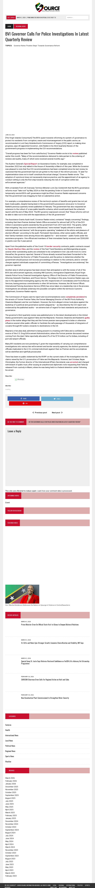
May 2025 (9, 801)
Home (49, 879)
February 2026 (10, 775)
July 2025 (9, 795)
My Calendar (63, 881)
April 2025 (9, 804)
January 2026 (10, 778)
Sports (87, 879)
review (75, 154)
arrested (73, 360)
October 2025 (10, 786)
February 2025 (10, 809)
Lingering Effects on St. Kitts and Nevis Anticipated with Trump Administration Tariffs (70, 885)
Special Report (30, 165)
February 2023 (10, 870)
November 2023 (11, 844)
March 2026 (9, 772)
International (70, 879)
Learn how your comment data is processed (54, 484)
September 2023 (11, 850)
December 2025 (11, 781)
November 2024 (11, 818)
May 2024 (9, 835)
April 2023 (9, 864)
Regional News (10, 745)
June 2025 (9, 798)
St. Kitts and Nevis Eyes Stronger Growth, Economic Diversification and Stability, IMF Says (52, 637)
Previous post (39, 406)
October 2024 (10, 821)
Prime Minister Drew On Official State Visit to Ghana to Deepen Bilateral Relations (49, 618)
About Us (72, 881)
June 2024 (9, 832)
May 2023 (9, 861)
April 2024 (9, 838)
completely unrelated (74, 298)
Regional (61, 879)
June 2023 (9, 858)
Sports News (9, 750)
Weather (8, 755)
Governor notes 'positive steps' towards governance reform (36, 46)
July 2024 (9, 830)
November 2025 (11, 783)
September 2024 (11, 824)
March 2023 (9, 867)
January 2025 (10, 812)
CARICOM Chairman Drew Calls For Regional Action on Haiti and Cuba (44, 673)
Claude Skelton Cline (16, 250)
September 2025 (11, 789)
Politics (80, 879)
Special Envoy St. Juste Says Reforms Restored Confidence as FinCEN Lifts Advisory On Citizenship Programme (55, 656)
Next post (57, 406)
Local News (8, 734)
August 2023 (10, 853)
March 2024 (9, 841)
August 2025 (10, 792)
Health (7, 724)
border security (53, 247)
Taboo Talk (53, 881)
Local (54, 879)
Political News (10, 740)
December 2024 (11, 815)
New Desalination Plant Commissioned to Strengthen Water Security (44, 692)
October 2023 (10, 847)
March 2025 (9, 807)
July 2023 (9, 855)
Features (8, 719)
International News (11, 729)
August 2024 (10, 827)
